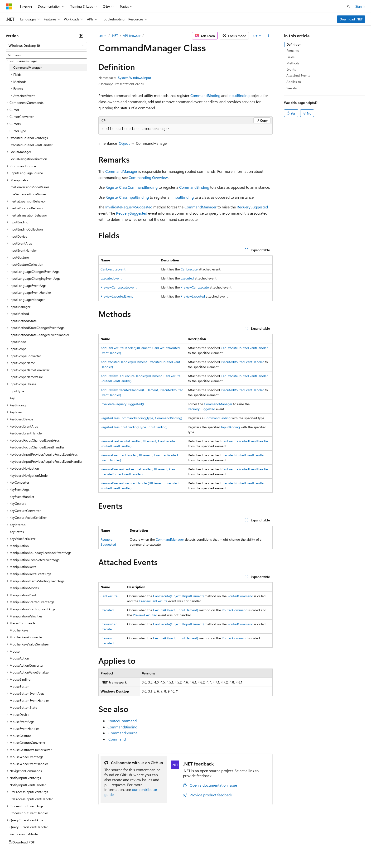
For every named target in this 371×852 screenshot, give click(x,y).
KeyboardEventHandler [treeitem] (26, 433)
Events (291, 69)
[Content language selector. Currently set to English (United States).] (27, 826)
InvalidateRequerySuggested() (122, 404)
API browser (131, 35)
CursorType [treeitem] (18, 131)
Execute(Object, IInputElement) (175, 610)
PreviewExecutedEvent (117, 296)
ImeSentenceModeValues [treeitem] (28, 194)
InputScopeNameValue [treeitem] (26, 377)
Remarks (292, 50)
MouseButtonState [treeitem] (23, 707)
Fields (290, 57)
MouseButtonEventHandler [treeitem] (29, 700)
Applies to (293, 81)
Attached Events (298, 75)
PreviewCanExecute (195, 287)
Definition (293, 44)
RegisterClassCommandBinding (132, 187)
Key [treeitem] (12, 398)
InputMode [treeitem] (18, 341)
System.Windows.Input (134, 77)
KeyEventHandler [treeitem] (22, 496)
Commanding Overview (148, 177)
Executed (187, 278)
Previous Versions (43, 837)
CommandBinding (205, 95)
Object (124, 143)
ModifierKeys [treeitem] (19, 630)
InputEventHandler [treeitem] (23, 250)
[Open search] (348, 6)
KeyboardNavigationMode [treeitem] (29, 475)
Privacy (104, 837)
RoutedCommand (240, 596)
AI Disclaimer (15, 837)
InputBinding (239, 95)
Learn (102, 35)
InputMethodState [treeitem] (23, 320)
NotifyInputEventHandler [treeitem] (28, 785)
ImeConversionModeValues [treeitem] (29, 187)
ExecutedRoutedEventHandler (242, 362)
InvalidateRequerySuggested (128, 206)
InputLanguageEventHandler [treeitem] (30, 292)
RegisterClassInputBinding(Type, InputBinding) (134, 427)
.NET (114, 35)
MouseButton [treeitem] (19, 686)
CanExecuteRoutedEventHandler (244, 348)
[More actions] (268, 35)
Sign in (360, 6)
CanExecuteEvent (113, 269)
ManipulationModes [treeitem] (24, 588)
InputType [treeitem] (17, 391)
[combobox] (46, 45)
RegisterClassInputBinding (127, 197)
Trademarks (197, 837)
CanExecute (189, 269)
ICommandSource (122, 732)
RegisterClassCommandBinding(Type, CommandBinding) (141, 418)
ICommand (116, 738)
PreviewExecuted (193, 296)
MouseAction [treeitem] (19, 658)
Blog (65, 837)
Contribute (85, 837)
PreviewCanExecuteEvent (119, 287)
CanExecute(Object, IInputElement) (178, 596)
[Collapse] (81, 35)
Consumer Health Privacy (136, 837)
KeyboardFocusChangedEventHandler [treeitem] (37, 447)
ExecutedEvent (111, 278)
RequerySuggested (252, 206)
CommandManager (121, 171)
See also (292, 88)
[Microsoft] (9, 6)
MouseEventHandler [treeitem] (24, 728)
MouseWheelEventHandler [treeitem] (29, 763)
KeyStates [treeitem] (17, 531)
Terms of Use (173, 837)
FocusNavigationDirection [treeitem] (28, 159)
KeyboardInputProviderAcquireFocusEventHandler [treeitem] (46, 461)
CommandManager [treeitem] (27, 67)
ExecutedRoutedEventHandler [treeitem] (31, 145)
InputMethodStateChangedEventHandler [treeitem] (39, 334)
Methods (292, 63)
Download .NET (351, 19)
